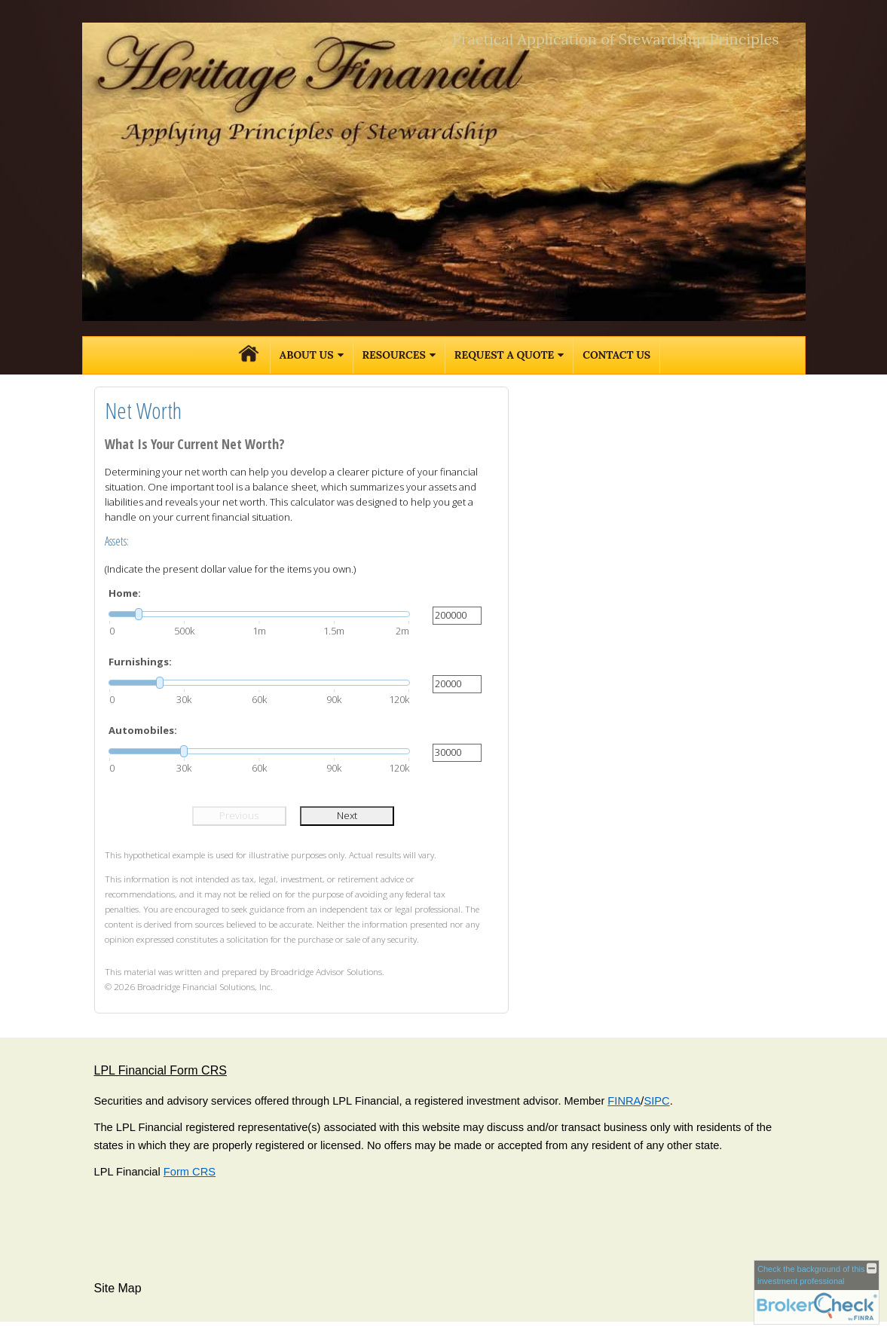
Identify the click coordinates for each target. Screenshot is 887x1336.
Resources (394, 355)
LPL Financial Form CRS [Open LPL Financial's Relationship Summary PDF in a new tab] (160, 1070)
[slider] (259, 614)
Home (249, 355)
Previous (238, 815)
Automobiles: (143, 730)
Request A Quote (504, 355)
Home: (125, 593)
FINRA (624, 1101)
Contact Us (616, 355)
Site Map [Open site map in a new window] (118, 1288)
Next (347, 815)
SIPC (656, 1101)
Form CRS (190, 1172)
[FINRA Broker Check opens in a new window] (816, 1292)
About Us (307, 355)
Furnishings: (140, 661)
